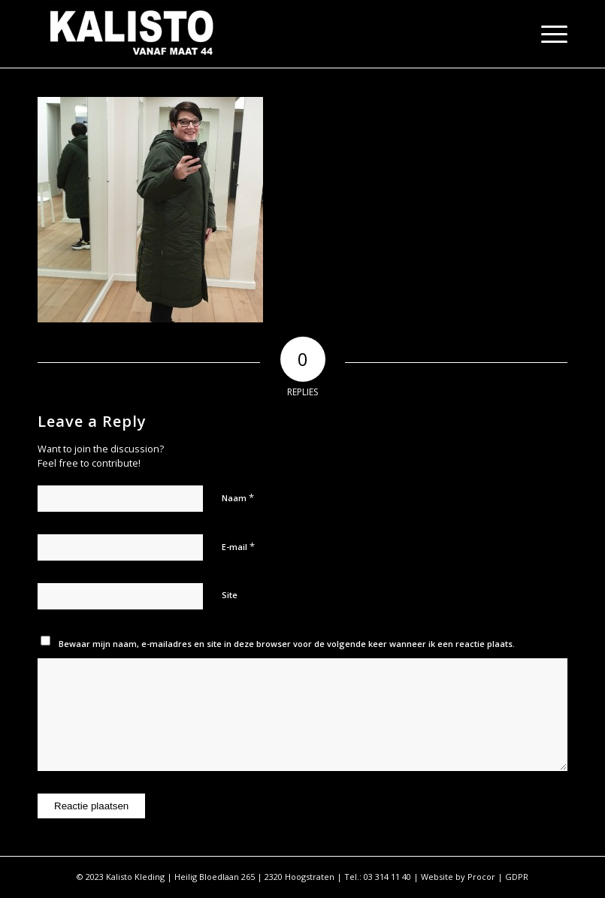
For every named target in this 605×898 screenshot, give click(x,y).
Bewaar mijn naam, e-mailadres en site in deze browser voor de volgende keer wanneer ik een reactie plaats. (287, 643)
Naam (238, 497)
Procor (481, 876)
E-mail (238, 546)
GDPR (516, 876)
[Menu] (546, 34)
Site (229, 594)
